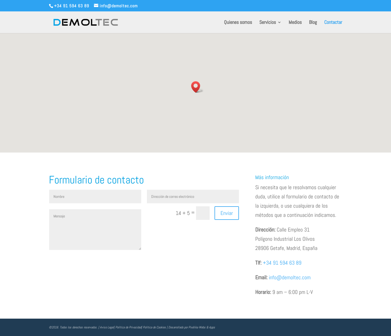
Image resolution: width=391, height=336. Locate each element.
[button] (197, 87)
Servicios (267, 22)
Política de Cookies (154, 327)
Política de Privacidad (128, 327)
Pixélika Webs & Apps (201, 327)
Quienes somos (238, 22)
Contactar (333, 22)
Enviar (226, 213)
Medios (295, 22)
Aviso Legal (107, 327)
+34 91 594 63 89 (282, 262)
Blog (313, 22)
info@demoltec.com (290, 277)
